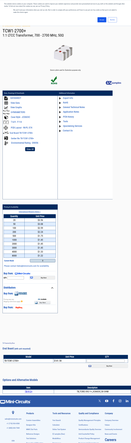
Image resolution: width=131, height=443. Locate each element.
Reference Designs (32, 321)
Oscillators (29, 385)
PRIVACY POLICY (64, 432)
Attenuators (29, 342)
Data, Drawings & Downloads (14, 94)
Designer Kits (31, 312)
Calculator (56, 312)
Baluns (28, 345)
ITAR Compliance (85, 343)
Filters (28, 363)
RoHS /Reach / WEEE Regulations (90, 334)
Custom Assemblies (33, 307)
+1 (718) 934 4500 (13, 310)
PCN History (56, 117)
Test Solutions (31, 325)
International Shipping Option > (111, 98)
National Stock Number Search (63, 359)
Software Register (58, 373)
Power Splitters (30, 401)
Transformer (26, 26)
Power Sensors (30, 398)
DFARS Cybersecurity (86, 352)
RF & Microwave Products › (12, 26)
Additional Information (55, 94)
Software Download (59, 369)
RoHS (53, 103)
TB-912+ (28, 278)
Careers (110, 326)
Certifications (83, 312)
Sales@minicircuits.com (113, 152)
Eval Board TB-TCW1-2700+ (21, 133)
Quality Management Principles (90, 307)
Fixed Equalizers (30, 366)
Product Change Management (89, 325)
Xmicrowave (56, 330)
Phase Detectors (30, 387)
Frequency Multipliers (32, 371)
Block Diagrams (57, 339)
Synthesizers (29, 414)
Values (107, 312)
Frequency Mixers (31, 369)
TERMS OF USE (53, 432)
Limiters (28, 377)
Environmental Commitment (89, 330)
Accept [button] (102, 20)
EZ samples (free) (58, 321)
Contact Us (56, 131)
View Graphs (16, 107)
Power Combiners (31, 393)
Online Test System (59, 316)
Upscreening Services (60, 126)
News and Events (111, 321)
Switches (28, 411)
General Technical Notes (62, 107)
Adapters (28, 337)
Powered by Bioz (9, 230)
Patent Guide (57, 355)
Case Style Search (58, 364)
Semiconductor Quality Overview (90, 316)
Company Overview (111, 307)
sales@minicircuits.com (13, 306)
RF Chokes (29, 409)
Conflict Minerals (84, 348)
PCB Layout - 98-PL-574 (21, 128)
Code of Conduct (84, 339)
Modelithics (56, 325)
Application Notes (59, 112)
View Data (15, 103)
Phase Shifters (30, 390)
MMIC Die (29, 379)
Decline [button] (112, 20)
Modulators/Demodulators (33, 382)
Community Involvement (113, 316)
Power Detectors (30, 395)
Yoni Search (56, 307)
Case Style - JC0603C (20, 117)
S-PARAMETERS (18, 112)
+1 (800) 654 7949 (13, 315)
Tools (53, 121)
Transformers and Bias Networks (35, 425)
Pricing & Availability (98, 94)
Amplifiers (29, 339)
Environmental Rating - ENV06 (24, 143)
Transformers (30, 422)
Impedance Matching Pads (33, 374)
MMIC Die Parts (31, 316)
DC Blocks (29, 358)
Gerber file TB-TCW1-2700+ (22, 138)
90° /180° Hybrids (31, 406)
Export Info (56, 98)
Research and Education (34, 330)
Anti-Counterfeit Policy (86, 321)
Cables (28, 350)
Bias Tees (29, 347)
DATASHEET (15, 98)
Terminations (29, 417)
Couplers (28, 353)
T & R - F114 (16, 122)
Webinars (55, 350)
